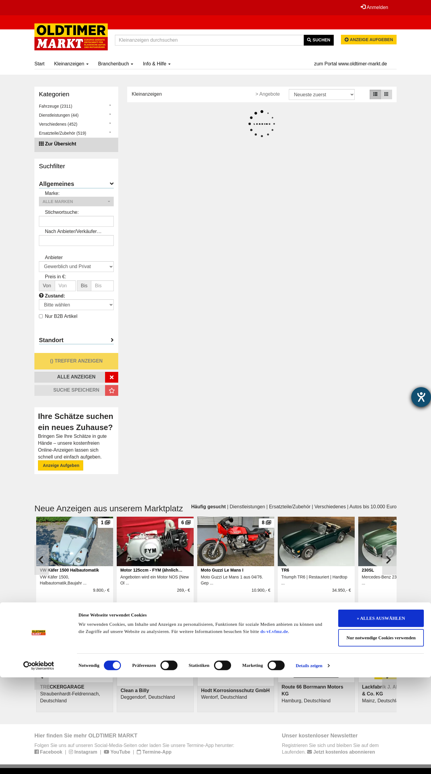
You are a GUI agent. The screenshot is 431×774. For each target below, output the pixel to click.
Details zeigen (309, 762)
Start (39, 63)
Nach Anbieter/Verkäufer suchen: (71, 232)
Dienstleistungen (247, 506)
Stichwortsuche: (62, 212)
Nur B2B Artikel (58, 316)
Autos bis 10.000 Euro (373, 506)
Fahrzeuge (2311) (55, 106)
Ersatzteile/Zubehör (290, 506)
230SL (368, 570)
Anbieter (54, 257)
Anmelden (374, 7)
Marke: (52, 193)
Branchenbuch (115, 63)
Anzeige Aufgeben (60, 465)
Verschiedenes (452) (58, 124)
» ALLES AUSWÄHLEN (381, 715)
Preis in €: (55, 276)
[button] (76, 201)
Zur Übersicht (60, 143)
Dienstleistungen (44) (58, 115)
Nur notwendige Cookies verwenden (381, 734)
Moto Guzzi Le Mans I (222, 570)
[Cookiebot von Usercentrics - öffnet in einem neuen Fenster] (39, 762)
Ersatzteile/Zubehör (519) (62, 133)
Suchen (318, 39)
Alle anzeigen (382, 620)
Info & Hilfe (157, 63)
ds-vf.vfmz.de (274, 728)
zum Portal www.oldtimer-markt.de (350, 63)
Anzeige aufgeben (369, 39)
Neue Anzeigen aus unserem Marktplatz (108, 508)
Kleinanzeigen (71, 63)
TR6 (285, 570)
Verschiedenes (330, 506)
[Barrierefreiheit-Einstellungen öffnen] (421, 397)
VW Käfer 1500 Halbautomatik (69, 570)
